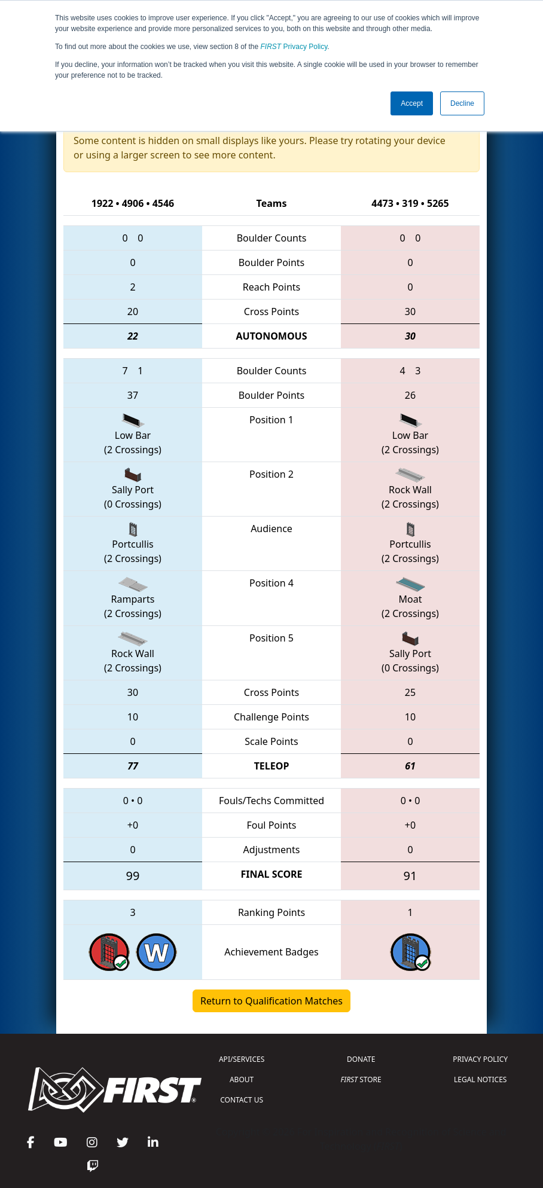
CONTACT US (241, 1100)
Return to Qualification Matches (271, 1000)
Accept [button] (412, 103)
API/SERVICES (241, 1059)
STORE (361, 1079)
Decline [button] (462, 103)
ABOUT (242, 1079)
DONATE (361, 1059)
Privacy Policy (294, 46)
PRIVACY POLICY (480, 1059)
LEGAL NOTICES (480, 1079)
